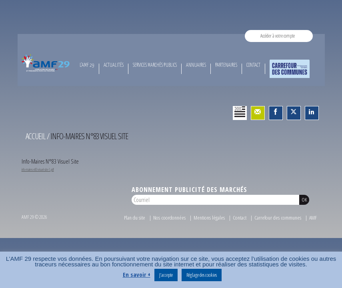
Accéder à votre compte (277, 35)
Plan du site (134, 217)
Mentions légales (209, 217)
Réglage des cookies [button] (201, 274)
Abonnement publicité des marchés (189, 189)
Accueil (36, 136)
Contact (239, 217)
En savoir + (136, 274)
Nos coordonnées (169, 217)
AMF (313, 217)
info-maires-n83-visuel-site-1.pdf (38, 169)
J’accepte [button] (166, 274)
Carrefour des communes (277, 217)
